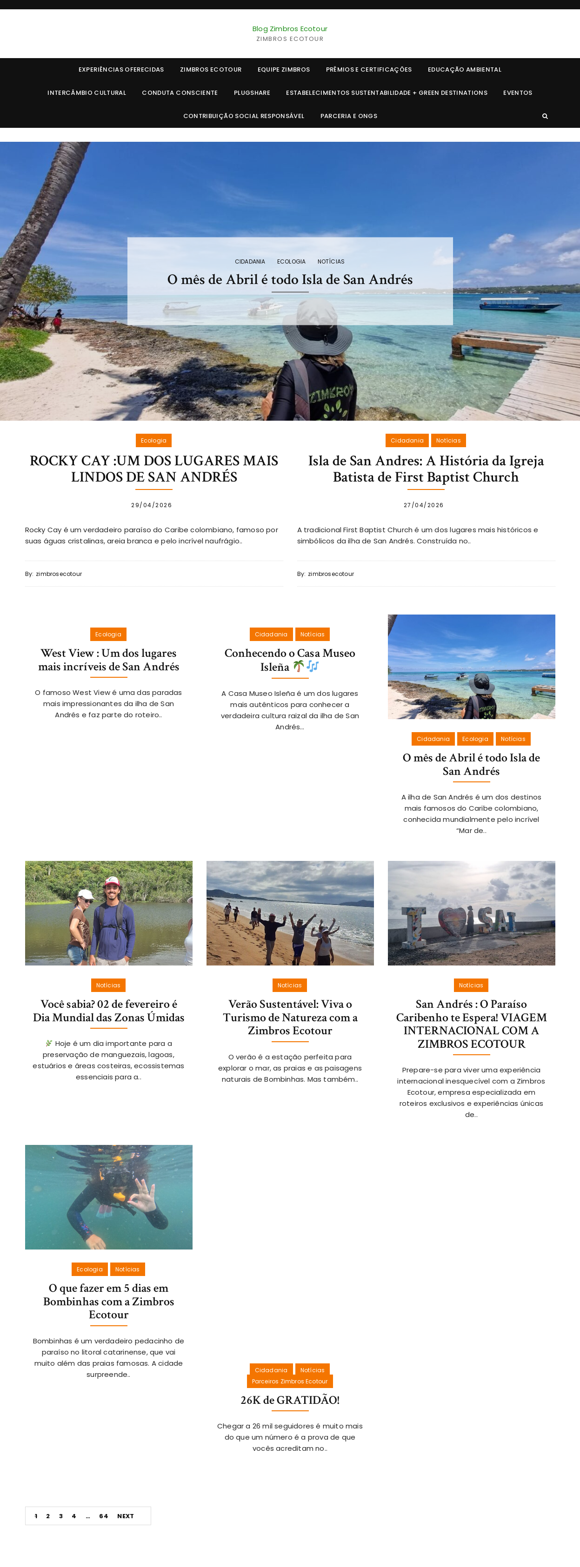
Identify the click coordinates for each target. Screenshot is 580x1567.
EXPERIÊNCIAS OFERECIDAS (121, 69)
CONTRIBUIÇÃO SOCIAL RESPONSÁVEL (244, 116)
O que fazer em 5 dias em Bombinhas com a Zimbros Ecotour (108, 1301)
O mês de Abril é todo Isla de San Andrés (290, 279)
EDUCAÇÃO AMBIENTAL (464, 69)
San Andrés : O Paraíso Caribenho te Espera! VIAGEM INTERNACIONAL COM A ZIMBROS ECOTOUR (471, 1024)
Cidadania (250, 261)
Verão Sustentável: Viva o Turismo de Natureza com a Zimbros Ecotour (290, 1017)
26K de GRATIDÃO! (290, 1400)
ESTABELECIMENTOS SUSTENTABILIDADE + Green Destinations (386, 92)
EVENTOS (517, 92)
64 (103, 1516)
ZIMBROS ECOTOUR (210, 69)
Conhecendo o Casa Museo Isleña (290, 660)
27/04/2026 (424, 505)
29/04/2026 (151, 505)
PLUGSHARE (252, 92)
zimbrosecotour (59, 574)
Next (125, 1516)
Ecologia (291, 261)
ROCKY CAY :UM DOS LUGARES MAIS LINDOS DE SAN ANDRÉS (154, 469)
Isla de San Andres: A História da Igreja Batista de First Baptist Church (426, 469)
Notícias (331, 261)
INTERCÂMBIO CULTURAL (86, 92)
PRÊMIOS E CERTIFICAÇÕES (369, 69)
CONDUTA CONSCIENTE (180, 92)
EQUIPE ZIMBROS (284, 69)
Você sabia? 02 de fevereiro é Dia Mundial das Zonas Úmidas (109, 1010)
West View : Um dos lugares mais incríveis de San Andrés (109, 659)
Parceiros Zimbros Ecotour (290, 1381)
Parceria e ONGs (348, 116)
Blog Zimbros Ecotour (290, 28)
